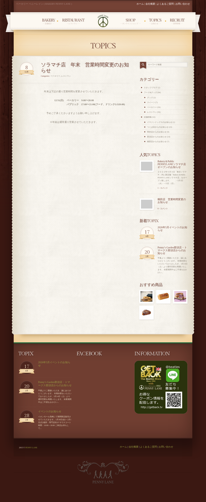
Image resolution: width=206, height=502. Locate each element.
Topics (155, 21)
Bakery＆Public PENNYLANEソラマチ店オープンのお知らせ (172, 164)
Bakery (48, 21)
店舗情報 (148, 117)
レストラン (66, 76)
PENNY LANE (31, 447)
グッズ (150, 97)
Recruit (177, 21)
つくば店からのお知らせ (157, 127)
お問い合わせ (182, 4)
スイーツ (151, 102)
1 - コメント (163, 188)
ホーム (140, 4)
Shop (130, 21)
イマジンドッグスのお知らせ (159, 122)
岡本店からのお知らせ (156, 132)
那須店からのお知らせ (156, 137)
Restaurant (73, 21)
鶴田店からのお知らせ (156, 141)
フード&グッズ (150, 92)
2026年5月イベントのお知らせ (172, 229)
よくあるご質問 (165, 4)
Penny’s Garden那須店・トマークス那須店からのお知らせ (172, 250)
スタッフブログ (150, 87)
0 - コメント (163, 208)
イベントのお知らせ (49, 411)
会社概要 (150, 4)
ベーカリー (55, 76)
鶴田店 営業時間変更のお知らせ (172, 201)
